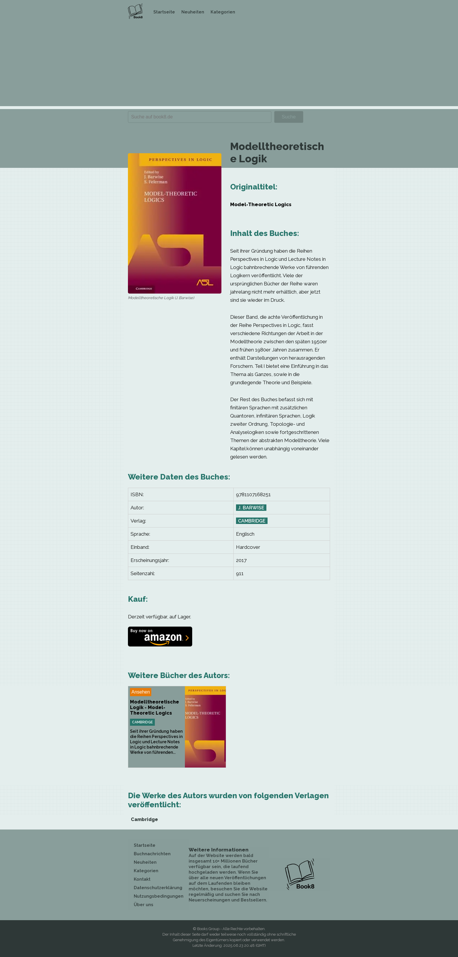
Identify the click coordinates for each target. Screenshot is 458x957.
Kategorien (223, 12)
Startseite (164, 12)
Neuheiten (192, 12)
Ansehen (140, 691)
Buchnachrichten (152, 853)
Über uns (143, 904)
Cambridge (252, 521)
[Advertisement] (229, 65)
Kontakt (142, 879)
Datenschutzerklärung (158, 887)
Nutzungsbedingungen (158, 896)
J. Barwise (251, 508)
